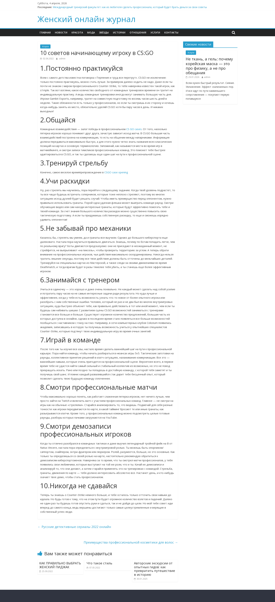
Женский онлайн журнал (87, 18)
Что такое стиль (99, 563)
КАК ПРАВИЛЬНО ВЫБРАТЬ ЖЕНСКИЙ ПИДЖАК (60, 565)
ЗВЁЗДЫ (104, 32)
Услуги (155, 32)
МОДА (91, 32)
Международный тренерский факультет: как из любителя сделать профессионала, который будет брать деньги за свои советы (130, 7)
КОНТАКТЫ (171, 32)
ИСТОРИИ (119, 32)
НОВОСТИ (61, 32)
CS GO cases (134, 129)
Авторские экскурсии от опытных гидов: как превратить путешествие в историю (154, 569)
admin (62, 58)
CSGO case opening (116, 172)
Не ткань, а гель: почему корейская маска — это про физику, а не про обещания (209, 65)
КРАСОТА (77, 32)
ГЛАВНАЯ (45, 32)
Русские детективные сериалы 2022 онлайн (74, 527)
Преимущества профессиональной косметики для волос (131, 542)
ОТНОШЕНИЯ (138, 32)
